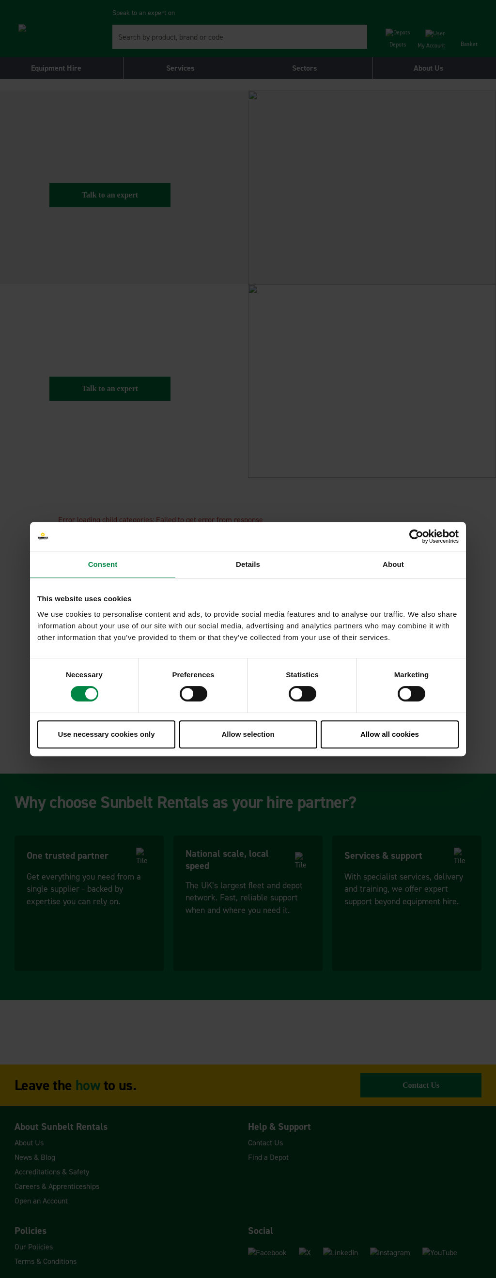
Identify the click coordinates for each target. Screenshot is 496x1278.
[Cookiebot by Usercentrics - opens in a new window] (416, 536)
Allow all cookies (389, 734)
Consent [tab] (103, 564)
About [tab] (393, 564)
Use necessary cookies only (106, 734)
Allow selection (247, 734)
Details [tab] (248, 564)
